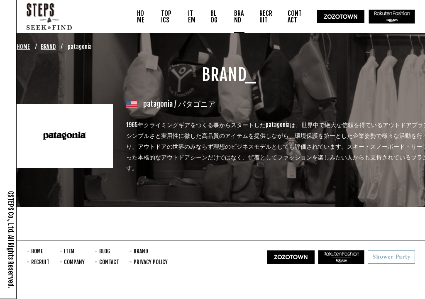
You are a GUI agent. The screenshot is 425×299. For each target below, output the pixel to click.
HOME (23, 46)
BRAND (48, 46)
